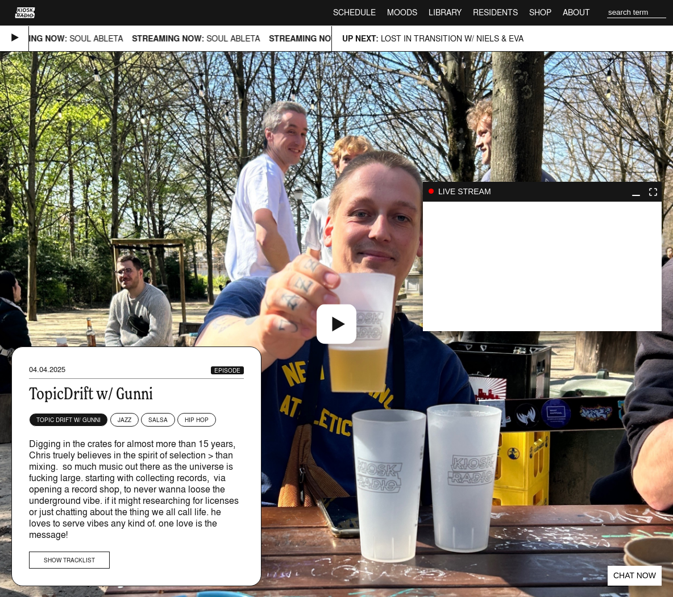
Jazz (124, 420)
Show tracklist (69, 560)
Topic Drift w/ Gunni (68, 420)
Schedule (354, 12)
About (576, 12)
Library (445, 12)
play (542, 266)
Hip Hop (197, 420)
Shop (540, 12)
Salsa (158, 420)
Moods (402, 12)
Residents (495, 12)
